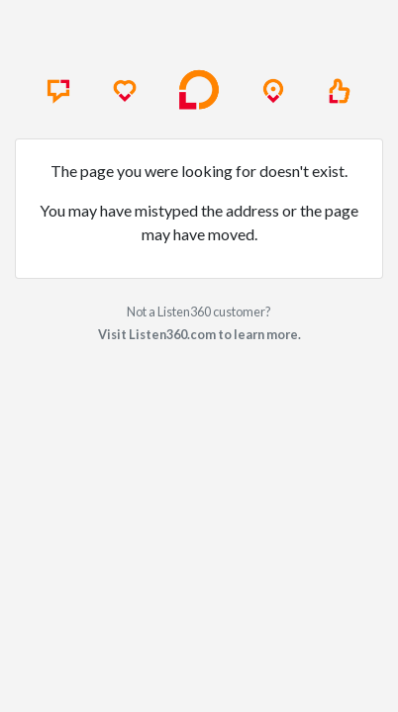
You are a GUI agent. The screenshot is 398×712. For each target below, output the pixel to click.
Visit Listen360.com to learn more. (199, 334)
